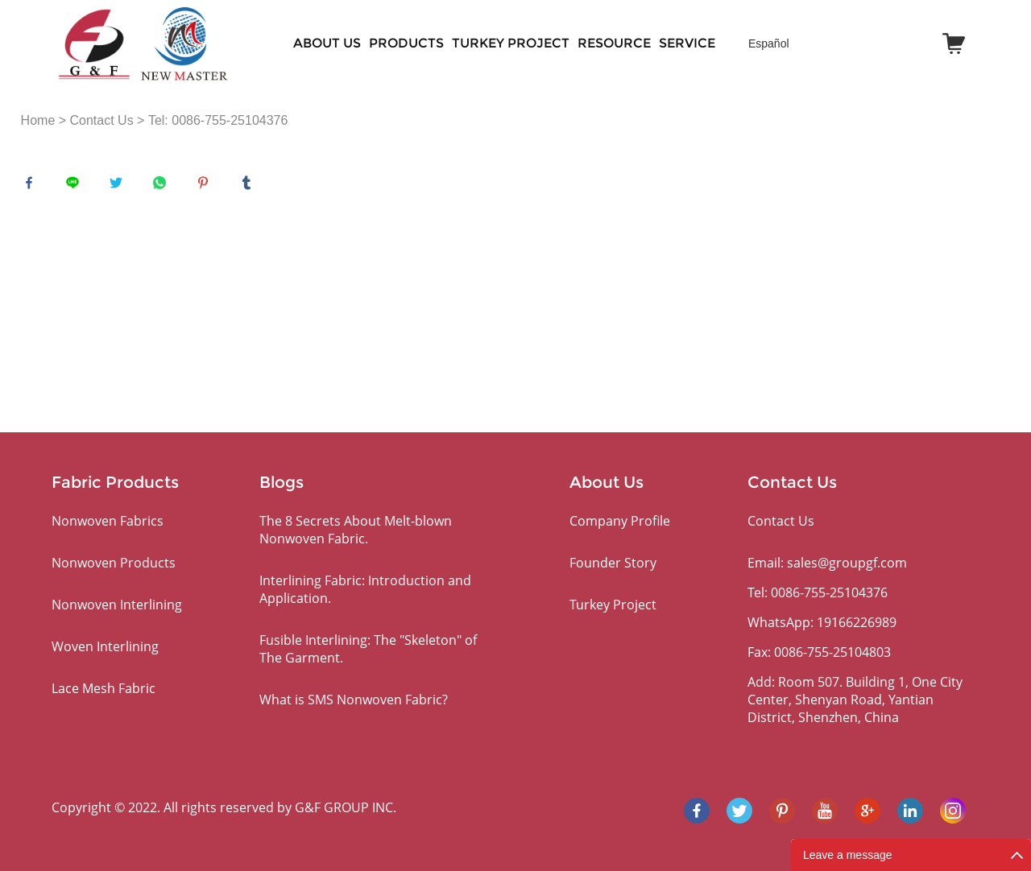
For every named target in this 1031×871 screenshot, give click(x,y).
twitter (120, 187)
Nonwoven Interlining (117, 604)
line (76, 187)
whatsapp (163, 187)
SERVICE (687, 43)
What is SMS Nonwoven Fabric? (353, 699)
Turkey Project (510, 43)
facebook (33, 187)
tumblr (250, 187)
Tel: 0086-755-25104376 (218, 120)
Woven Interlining (105, 646)
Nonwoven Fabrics (108, 521)
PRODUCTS (406, 43)
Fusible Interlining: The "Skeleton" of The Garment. (368, 649)
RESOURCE (614, 43)
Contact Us (102, 120)
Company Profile (619, 521)
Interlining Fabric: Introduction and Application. (365, 589)
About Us (327, 43)
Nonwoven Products (114, 563)
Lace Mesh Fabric (103, 688)
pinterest (207, 187)
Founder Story (612, 563)
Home (38, 120)
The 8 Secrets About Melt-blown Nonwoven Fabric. (355, 529)
